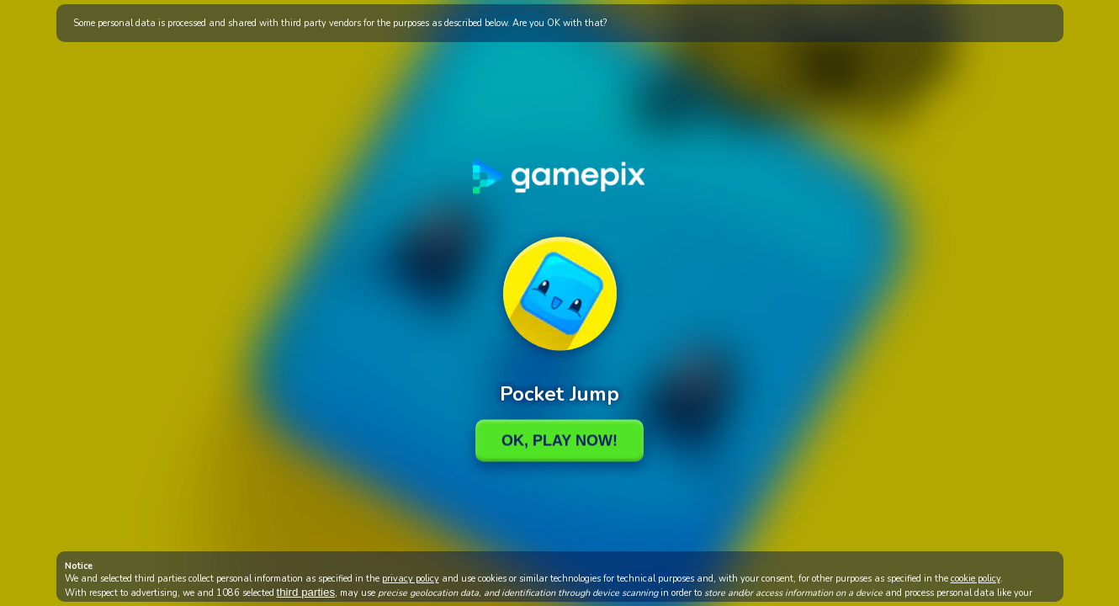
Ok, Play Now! (559, 440)
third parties (306, 592)
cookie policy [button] (975, 578)
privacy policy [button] (410, 578)
